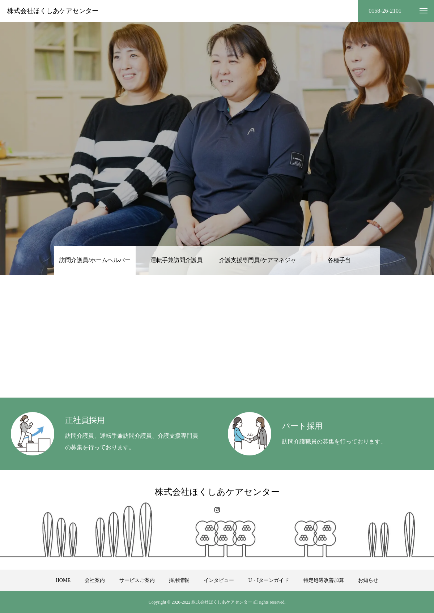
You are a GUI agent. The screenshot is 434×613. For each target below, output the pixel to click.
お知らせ (368, 580)
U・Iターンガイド (268, 580)
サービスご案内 (137, 580)
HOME (63, 580)
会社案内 (95, 580)
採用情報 (179, 580)
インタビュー (219, 580)
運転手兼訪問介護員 (176, 260)
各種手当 (339, 260)
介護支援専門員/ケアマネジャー (257, 266)
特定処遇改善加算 (323, 580)
